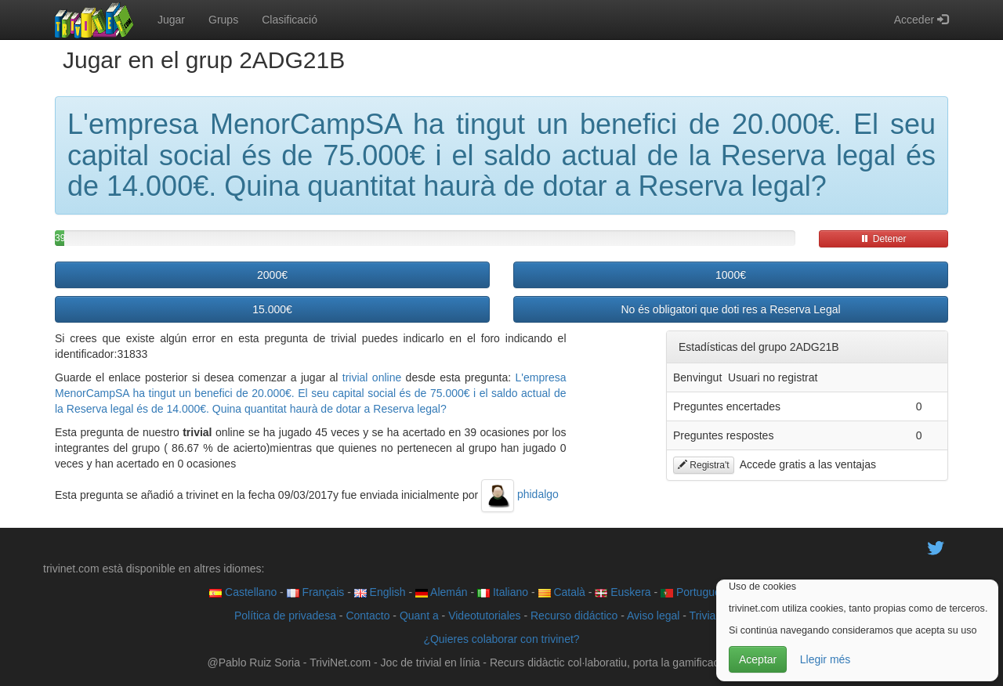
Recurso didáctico (573, 615)
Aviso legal (653, 615)
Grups (223, 19)
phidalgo (520, 494)
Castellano (243, 592)
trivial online (371, 377)
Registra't (704, 465)
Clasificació (289, 19)
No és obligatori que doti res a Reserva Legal (730, 309)
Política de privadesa (285, 615)
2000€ (272, 275)
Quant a (419, 615)
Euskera (622, 592)
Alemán (441, 592)
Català (561, 592)
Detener (883, 238)
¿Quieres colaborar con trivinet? (501, 639)
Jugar (171, 19)
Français (316, 592)
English (380, 592)
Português (693, 592)
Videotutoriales (484, 615)
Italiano (502, 592)
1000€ (730, 275)
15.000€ (272, 309)
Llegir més (825, 659)
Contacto (367, 615)
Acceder (921, 19)
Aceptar (758, 659)
